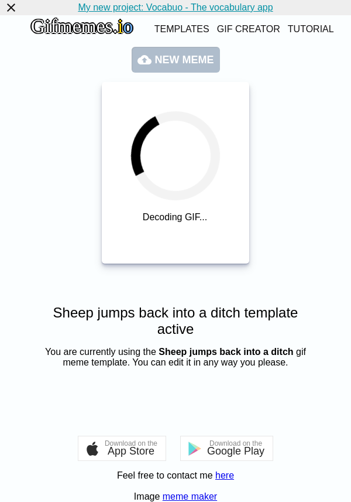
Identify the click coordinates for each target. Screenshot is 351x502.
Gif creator (248, 29)
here (224, 475)
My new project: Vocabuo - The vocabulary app (175, 7)
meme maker (190, 496)
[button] (122, 448)
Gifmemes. (82, 26)
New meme (175, 60)
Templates (181, 29)
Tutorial (311, 29)
